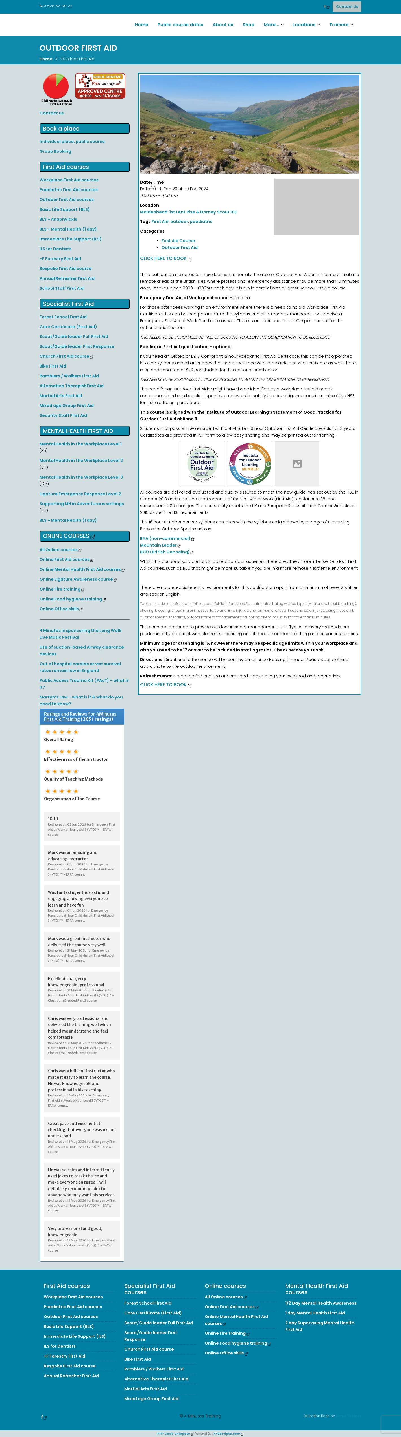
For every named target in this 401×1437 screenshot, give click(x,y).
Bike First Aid (53, 366)
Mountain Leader (158, 545)
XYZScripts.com (226, 1433)
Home (141, 24)
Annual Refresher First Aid (67, 278)
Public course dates (180, 24)
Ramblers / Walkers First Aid (69, 376)
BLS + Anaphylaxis (58, 219)
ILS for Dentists (55, 249)
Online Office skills (59, 609)
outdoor (179, 221)
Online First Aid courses (65, 559)
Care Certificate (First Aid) (68, 327)
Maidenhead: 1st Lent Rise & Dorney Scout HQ (188, 212)
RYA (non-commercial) (165, 538)
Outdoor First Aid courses (67, 199)
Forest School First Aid (63, 317)
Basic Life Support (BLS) (65, 209)
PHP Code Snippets (173, 1433)
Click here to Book (163, 258)
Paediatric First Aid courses (69, 190)
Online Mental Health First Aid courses (80, 569)
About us (223, 24)
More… (271, 24)
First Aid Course (178, 241)
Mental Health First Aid (78, 431)
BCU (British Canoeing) (165, 552)
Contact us (52, 113)
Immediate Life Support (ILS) (71, 239)
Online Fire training (60, 589)
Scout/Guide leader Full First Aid (74, 336)
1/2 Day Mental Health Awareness (320, 1313)
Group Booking (55, 151)
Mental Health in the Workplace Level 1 (81, 444)
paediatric (201, 221)
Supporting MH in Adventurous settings (82, 504)
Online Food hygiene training (71, 599)
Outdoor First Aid (180, 247)
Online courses (66, 536)
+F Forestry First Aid (60, 259)
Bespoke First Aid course (65, 268)
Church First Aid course (64, 356)
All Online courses (59, 549)
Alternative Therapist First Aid (72, 386)
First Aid (160, 221)
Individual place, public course (72, 141)
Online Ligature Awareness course (76, 579)
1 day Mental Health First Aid (315, 1322)
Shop (248, 24)
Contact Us (347, 6)
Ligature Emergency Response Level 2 (80, 494)
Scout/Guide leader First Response (77, 346)
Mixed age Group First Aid (67, 405)
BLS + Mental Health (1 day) (68, 229)
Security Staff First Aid (63, 415)
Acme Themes (348, 1414)
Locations (304, 24)
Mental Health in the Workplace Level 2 (81, 460)
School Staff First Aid (62, 288)
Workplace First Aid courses (69, 180)
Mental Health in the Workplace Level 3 (81, 477)
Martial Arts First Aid (61, 396)
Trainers (338, 24)
